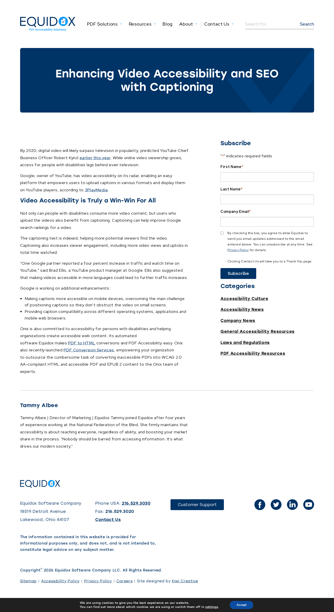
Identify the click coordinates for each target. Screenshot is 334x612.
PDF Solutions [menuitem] (102, 24)
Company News (237, 320)
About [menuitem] (186, 24)
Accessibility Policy (60, 581)
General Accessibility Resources (257, 331)
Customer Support (201, 506)
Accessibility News (242, 309)
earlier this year (95, 157)
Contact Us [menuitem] (216, 24)
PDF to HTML (81, 343)
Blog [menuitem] (168, 24)
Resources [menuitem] (140, 24)
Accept (241, 605)
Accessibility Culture (244, 298)
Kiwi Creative (185, 581)
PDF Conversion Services (89, 350)
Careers (124, 581)
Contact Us (108, 519)
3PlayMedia (96, 189)
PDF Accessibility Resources (252, 353)
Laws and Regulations (245, 342)
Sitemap (28, 581)
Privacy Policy (238, 250)
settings (211, 607)
